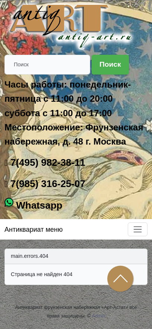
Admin (98, 316)
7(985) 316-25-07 (46, 183)
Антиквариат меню (33, 229)
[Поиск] (47, 65)
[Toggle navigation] (138, 229)
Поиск (110, 64)
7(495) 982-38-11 (46, 162)
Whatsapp (37, 205)
